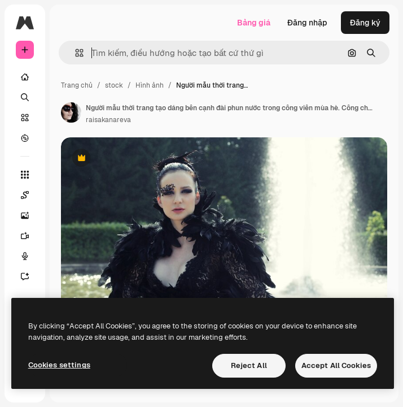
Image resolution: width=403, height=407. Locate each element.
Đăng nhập (307, 23)
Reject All (249, 365)
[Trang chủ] (25, 77)
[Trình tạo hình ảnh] (30, 215)
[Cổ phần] (25, 118)
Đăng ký (365, 23)
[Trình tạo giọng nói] (30, 256)
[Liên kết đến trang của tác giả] (71, 112)
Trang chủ (77, 85)
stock (114, 85)
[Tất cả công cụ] (25, 175)
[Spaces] (30, 195)
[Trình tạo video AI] (30, 236)
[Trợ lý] (30, 276)
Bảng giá (253, 23)
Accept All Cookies (336, 365)
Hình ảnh (149, 85)
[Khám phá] (25, 138)
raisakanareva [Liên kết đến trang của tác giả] (108, 119)
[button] (74, 53)
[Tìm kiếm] (25, 97)
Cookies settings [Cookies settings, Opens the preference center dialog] (59, 365)
